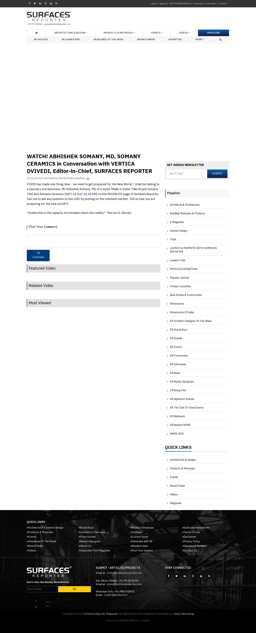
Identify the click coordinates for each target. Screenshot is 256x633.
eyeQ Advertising (184, 614)
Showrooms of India (182, 312)
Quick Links (178, 448)
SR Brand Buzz (178, 330)
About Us (85, 546)
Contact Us (189, 550)
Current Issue (139, 537)
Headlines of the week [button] (108, 39)
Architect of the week (92, 532)
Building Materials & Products (187, 213)
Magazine (213, 33)
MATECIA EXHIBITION (183, 269)
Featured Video (42, 268)
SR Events (176, 347)
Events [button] (155, 33)
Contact (222, 3)
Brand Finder (146, 39)
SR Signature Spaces (182, 399)
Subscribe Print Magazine (94, 550)
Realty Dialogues (89, 541)
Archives (136, 532)
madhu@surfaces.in (115, 595)
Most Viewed (40, 303)
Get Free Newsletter (179, 3)
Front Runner (87, 537)
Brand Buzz (86, 528)
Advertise (198, 3)
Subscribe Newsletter (196, 528)
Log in (153, 3)
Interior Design (178, 231)
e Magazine (177, 222)
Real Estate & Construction (186, 295)
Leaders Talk (177, 260)
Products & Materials (182, 468)
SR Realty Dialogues (182, 382)
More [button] (200, 39)
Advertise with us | (129, 620)
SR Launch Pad (71, 39)
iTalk (173, 239)
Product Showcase (142, 528)
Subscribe (211, 3)
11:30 (87, 194)
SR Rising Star (178, 390)
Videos (183, 33)
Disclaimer (189, 537)
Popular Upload (179, 278)
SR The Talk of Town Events (186, 408)
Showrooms (177, 304)
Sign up (162, 3)
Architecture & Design (183, 460)
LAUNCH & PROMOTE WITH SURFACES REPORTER (193, 250)
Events (174, 477)
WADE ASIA (177, 434)
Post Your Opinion (141, 550)
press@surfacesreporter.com (124, 573)
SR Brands (176, 338)
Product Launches (180, 286)
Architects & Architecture (185, 205)
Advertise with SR (141, 541)
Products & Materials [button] (118, 33)
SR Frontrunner (179, 356)
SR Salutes (41, 39)
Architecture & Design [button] (69, 33)
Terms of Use (191, 532)
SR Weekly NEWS (180, 425)
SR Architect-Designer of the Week (191, 321)
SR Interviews (178, 364)
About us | (112, 620)
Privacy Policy (191, 541)
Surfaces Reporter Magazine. (101, 614)
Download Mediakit (194, 546)
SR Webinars (177, 416)
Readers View (139, 546)
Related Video (41, 285)
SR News (175, 373)
